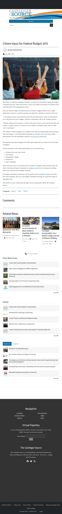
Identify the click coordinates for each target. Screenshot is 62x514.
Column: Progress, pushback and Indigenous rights (23, 318)
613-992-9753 (37, 168)
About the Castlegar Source (53, 505)
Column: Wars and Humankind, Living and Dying (22, 263)
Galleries (19, 418)
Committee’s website (44, 174)
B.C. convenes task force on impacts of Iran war (22, 354)
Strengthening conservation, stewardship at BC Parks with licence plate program (32, 366)
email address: (21, 436)
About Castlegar (31, 508)
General (13, 191)
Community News (20, 416)
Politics (26, 191)
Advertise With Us (6, 505)
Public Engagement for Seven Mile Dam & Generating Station (26, 287)
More (56, 293)
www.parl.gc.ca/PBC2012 (38, 136)
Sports (42, 418)
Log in (41, 511)
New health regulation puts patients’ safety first (23, 372)
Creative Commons (38, 505)
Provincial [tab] (7, 344)
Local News (19, 413)
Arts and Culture (42, 413)
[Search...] (29, 25)
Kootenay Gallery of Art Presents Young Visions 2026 (24, 281)
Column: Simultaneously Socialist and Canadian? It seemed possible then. (30, 330)
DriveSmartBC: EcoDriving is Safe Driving (21, 312)
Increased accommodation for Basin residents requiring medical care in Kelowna (30, 231)
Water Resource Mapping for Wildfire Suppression (23, 268)
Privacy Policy (27, 505)
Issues (19, 191)
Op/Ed (42, 416)
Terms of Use (17, 505)
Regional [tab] (15, 344)
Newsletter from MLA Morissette (18, 348)
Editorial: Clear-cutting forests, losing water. (22, 324)
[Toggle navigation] (31, 21)
